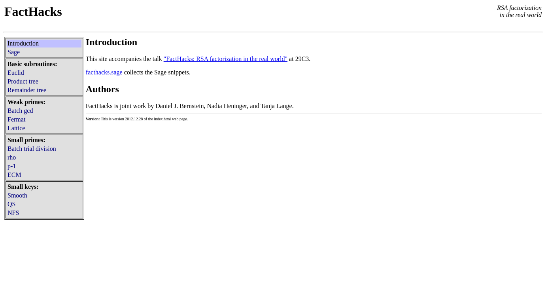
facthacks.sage (104, 72)
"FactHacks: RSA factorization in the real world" (225, 58)
